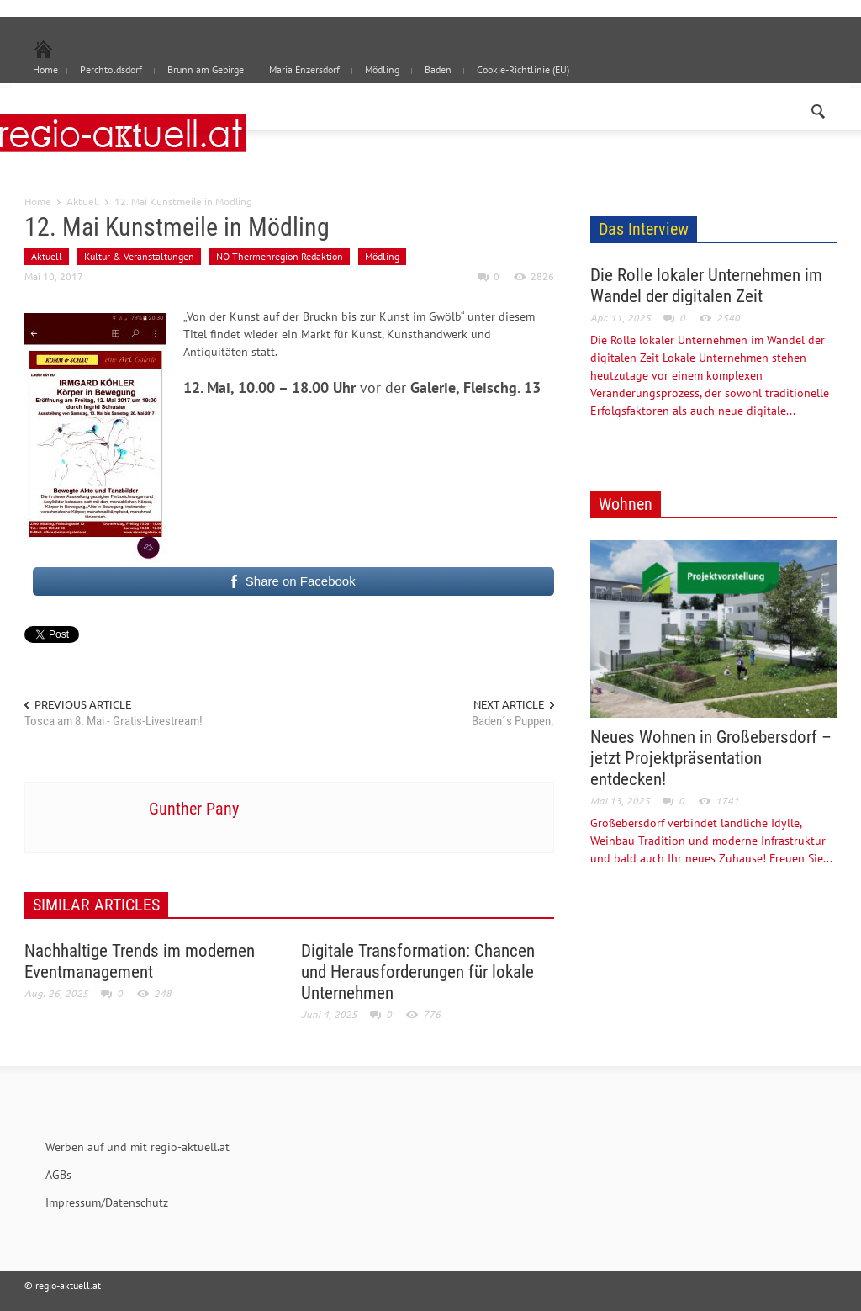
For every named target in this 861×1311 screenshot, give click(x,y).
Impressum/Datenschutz (106, 1202)
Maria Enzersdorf (304, 69)
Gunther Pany (194, 809)
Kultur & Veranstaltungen (139, 256)
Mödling (382, 69)
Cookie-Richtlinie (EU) (523, 69)
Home (37, 201)
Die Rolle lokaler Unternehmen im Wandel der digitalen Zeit (706, 285)
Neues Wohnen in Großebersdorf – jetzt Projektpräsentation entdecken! (711, 758)
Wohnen (625, 504)
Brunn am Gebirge (205, 69)
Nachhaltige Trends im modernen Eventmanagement (139, 961)
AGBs (58, 1174)
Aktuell (82, 201)
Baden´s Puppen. (513, 721)
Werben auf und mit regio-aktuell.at (137, 1146)
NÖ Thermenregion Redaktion (279, 256)
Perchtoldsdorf (111, 69)
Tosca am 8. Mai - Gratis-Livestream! (113, 721)
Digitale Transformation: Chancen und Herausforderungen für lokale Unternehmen (418, 972)
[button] (819, 108)
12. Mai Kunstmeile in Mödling (177, 227)
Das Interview (644, 229)
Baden (438, 69)
